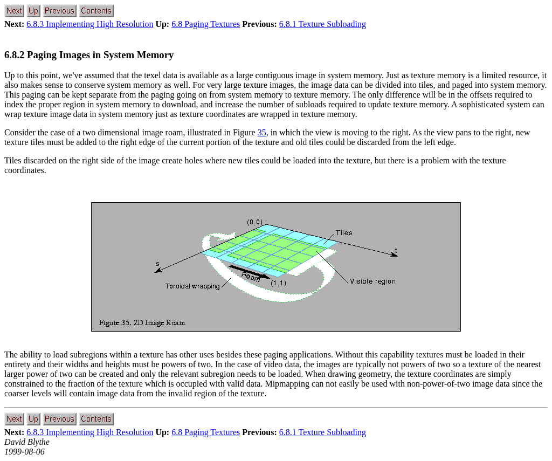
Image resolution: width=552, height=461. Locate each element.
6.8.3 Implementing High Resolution (89, 24)
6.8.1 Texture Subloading (322, 24)
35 (262, 132)
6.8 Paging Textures (205, 24)
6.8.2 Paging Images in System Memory (89, 54)
